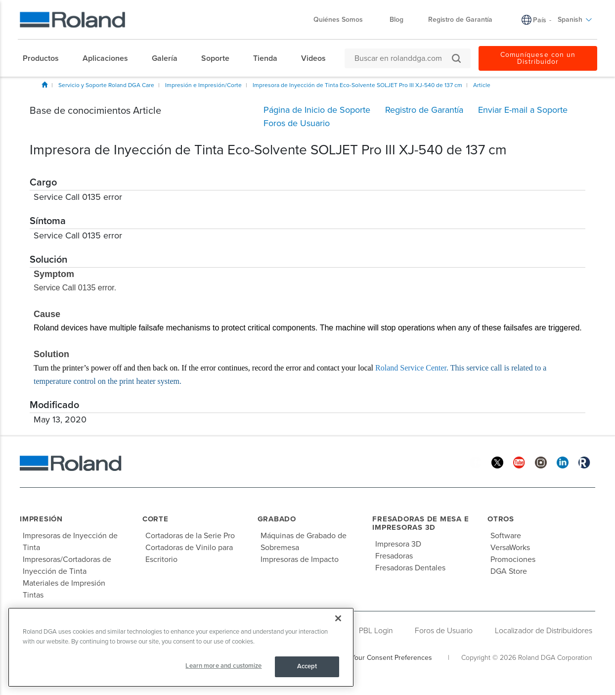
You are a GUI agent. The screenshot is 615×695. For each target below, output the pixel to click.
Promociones (512, 559)
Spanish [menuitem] (575, 19)
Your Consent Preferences (391, 657)
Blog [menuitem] (396, 19)
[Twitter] (497, 461)
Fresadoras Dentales (410, 568)
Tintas (33, 595)
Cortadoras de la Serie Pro (190, 536)
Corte (155, 518)
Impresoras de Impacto (300, 559)
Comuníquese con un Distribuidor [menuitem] (537, 58)
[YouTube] (519, 461)
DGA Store (508, 571)
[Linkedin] (563, 461)
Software (505, 536)
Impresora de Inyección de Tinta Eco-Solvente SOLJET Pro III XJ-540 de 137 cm (357, 85)
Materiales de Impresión (64, 583)
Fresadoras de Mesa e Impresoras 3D (420, 523)
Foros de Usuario (444, 631)
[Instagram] (541, 461)
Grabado (277, 518)
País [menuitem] (539, 20)
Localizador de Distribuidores (543, 631)
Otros (500, 518)
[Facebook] (476, 461)
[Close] (338, 618)
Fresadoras (394, 556)
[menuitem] (46, 58)
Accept (307, 666)
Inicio (44, 85)
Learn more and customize (223, 666)
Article (481, 85)
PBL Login (376, 631)
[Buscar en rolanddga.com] (402, 58)
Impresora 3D (398, 544)
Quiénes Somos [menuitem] (343, 19)
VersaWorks (510, 548)
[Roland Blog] (584, 461)
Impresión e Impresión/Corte (203, 85)
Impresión (41, 518)
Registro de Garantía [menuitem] (460, 19)
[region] (181, 647)
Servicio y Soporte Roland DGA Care (106, 85)
